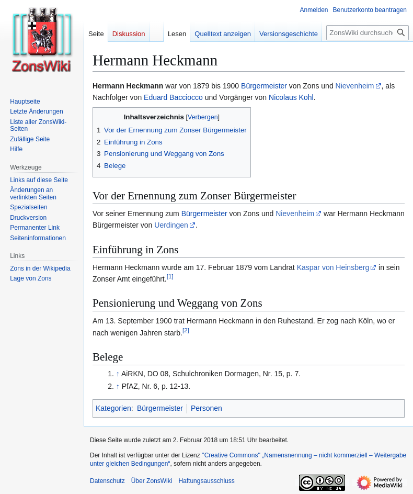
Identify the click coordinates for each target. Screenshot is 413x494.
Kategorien (113, 408)
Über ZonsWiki (152, 481)
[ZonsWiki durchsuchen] (367, 32)
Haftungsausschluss (206, 481)
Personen (206, 408)
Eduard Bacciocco (173, 97)
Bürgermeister (264, 86)
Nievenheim (355, 86)
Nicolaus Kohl (291, 97)
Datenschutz (107, 481)
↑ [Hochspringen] (118, 373)
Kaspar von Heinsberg (333, 267)
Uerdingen (171, 225)
